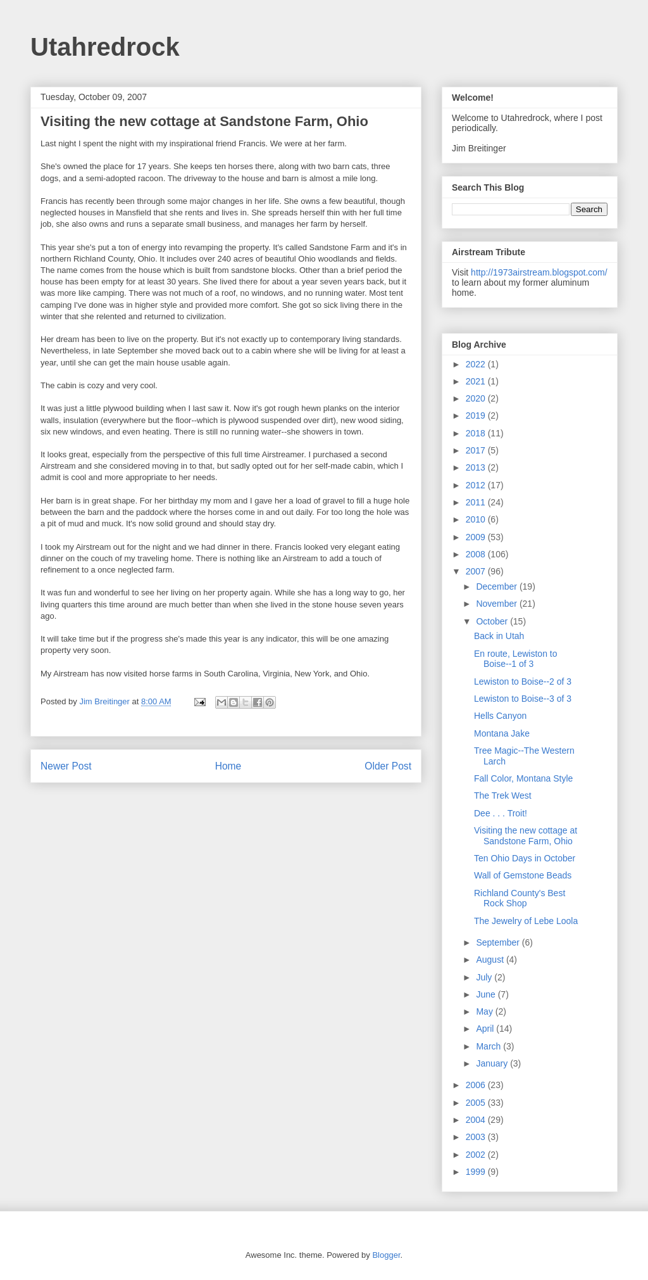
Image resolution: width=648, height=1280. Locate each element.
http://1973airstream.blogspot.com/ (539, 272)
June (486, 994)
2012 (477, 485)
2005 (477, 1103)
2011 (477, 502)
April (486, 1028)
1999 (477, 1172)
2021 (477, 381)
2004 (477, 1120)
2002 (477, 1155)
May (485, 1011)
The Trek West (503, 795)
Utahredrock (105, 47)
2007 (477, 571)
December (497, 586)
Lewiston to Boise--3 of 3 (522, 699)
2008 (477, 554)
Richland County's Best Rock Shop (519, 898)
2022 (477, 364)
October (493, 621)
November (497, 604)
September (498, 942)
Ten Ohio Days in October (524, 858)
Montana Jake (502, 733)
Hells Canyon (500, 716)
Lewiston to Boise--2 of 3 (522, 681)
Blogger (386, 1255)
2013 (477, 467)
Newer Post (66, 766)
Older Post (387, 766)
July (485, 977)
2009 (477, 537)
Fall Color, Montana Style (523, 778)
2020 (477, 398)
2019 (477, 415)
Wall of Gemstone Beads (522, 875)
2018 (477, 433)
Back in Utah (499, 636)
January (493, 1063)
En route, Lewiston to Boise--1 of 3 (516, 659)
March (489, 1046)
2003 (477, 1137)
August (491, 959)
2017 (477, 450)
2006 (477, 1085)
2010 (477, 519)
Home (228, 766)
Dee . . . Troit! (500, 813)
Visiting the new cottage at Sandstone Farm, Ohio (525, 835)
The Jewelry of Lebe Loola (526, 921)
